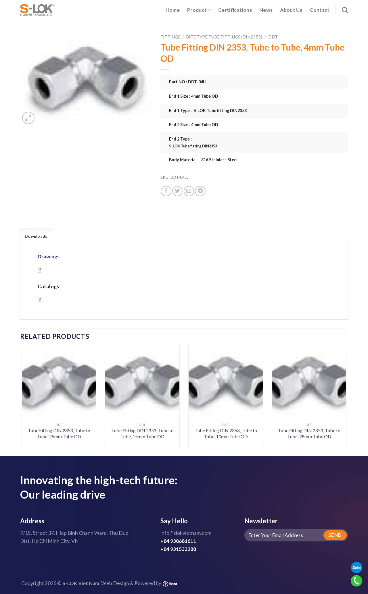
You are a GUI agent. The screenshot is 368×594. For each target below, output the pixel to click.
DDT (273, 36)
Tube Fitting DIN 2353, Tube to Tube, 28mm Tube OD (309, 433)
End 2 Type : (258, 143)
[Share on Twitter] (177, 191)
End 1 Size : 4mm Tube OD (193, 96)
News (266, 10)
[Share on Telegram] (200, 191)
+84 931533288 (178, 549)
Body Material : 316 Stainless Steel (203, 159)
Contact (319, 10)
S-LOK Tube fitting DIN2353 (193, 146)
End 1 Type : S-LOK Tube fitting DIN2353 (208, 110)
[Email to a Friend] (189, 191)
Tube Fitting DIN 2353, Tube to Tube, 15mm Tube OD (142, 433)
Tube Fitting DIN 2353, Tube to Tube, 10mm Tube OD (226, 433)
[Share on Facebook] (166, 191)
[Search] (345, 9)
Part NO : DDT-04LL (188, 81)
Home (173, 10)
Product (199, 10)
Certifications (235, 10)
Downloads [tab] (36, 236)
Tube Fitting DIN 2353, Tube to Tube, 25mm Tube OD (59, 433)
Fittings (170, 36)
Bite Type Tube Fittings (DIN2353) (224, 36)
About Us (291, 10)
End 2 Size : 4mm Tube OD (193, 124)
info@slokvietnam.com (185, 533)
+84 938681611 (178, 541)
